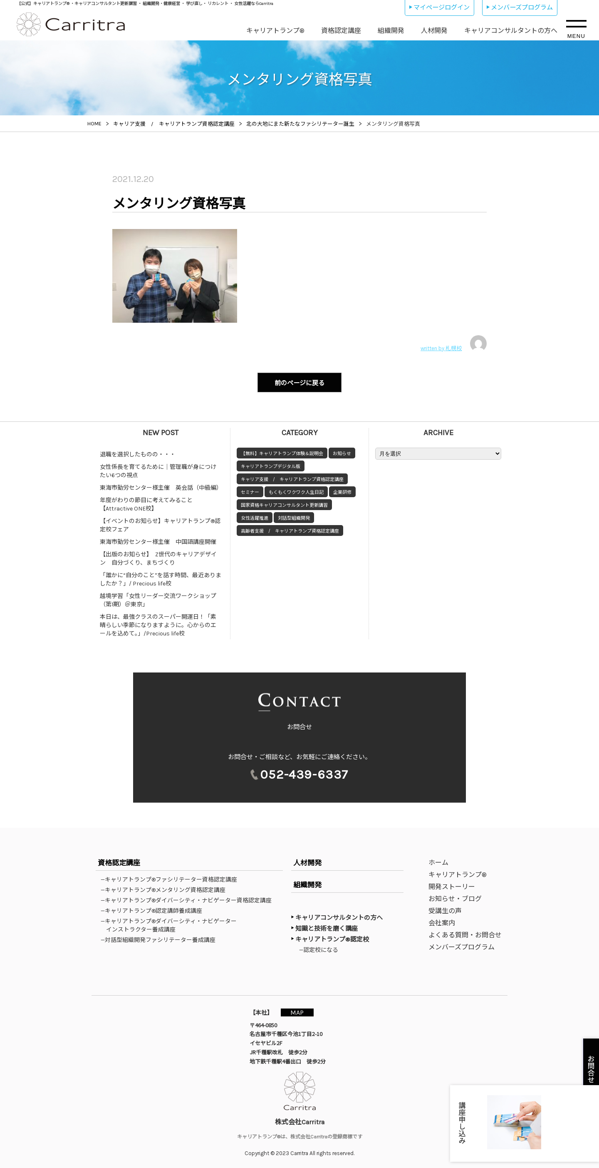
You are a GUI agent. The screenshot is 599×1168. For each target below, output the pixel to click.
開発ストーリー (451, 885)
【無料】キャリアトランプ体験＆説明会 (282, 452)
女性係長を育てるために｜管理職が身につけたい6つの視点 (158, 470)
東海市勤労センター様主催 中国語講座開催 (158, 540)
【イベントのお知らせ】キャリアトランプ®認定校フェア (160, 524)
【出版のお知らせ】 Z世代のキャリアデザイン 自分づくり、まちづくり (158, 557)
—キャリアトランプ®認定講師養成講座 (154, 909)
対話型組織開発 (294, 517)
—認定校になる (320, 948)
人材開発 (434, 31)
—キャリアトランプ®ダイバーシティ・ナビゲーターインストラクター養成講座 (171, 923)
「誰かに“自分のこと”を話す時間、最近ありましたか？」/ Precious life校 (160, 578)
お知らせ (342, 452)
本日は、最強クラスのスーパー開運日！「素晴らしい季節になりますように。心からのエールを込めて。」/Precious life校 (158, 624)
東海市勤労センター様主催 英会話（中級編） (161, 486)
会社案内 (441, 922)
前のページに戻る (299, 382)
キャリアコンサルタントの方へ (510, 31)
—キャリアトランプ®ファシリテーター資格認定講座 (171, 878)
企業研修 (342, 491)
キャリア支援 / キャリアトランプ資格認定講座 (292, 478)
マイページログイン (441, 7)
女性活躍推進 (254, 517)
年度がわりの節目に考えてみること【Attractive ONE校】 (146, 503)
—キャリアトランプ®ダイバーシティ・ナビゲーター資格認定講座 (189, 899)
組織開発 (391, 31)
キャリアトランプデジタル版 (270, 465)
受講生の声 (445, 910)
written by (454, 343)
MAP (298, 1011)
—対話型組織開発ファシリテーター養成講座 (160, 938)
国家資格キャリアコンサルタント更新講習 (284, 504)
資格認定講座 (341, 31)
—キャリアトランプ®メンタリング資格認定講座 (165, 888)
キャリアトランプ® (275, 31)
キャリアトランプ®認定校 (332, 938)
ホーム (438, 861)
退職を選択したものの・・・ (138, 453)
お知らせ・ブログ (455, 898)
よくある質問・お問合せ (465, 934)
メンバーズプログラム (522, 7)
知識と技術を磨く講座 (326, 927)
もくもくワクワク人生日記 (296, 491)
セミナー (250, 491)
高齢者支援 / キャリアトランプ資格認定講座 (290, 530)
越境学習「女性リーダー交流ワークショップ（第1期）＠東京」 (158, 599)
